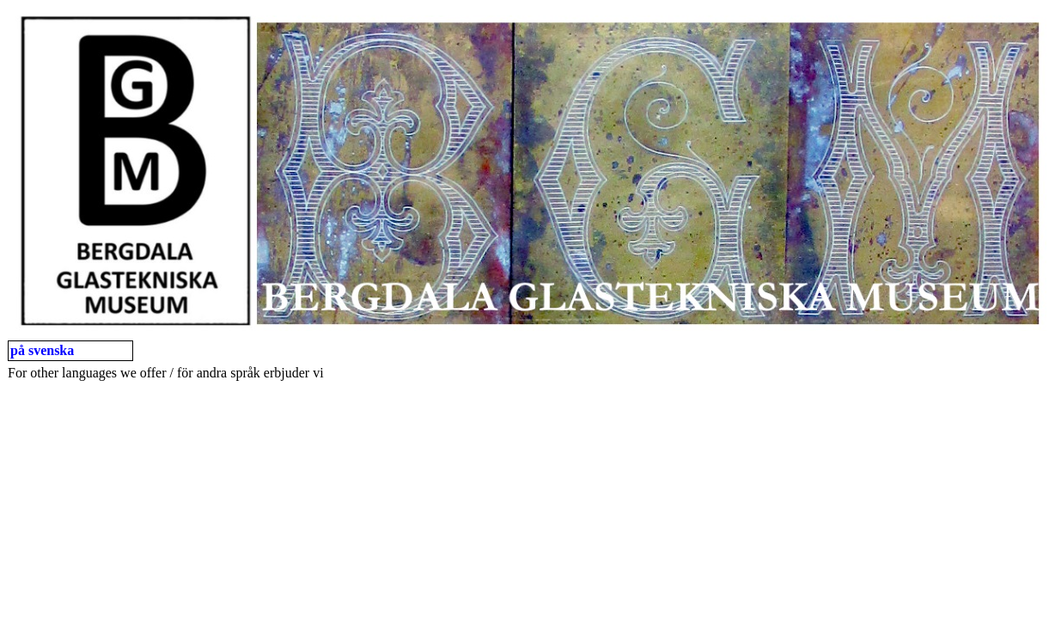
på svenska (42, 350)
